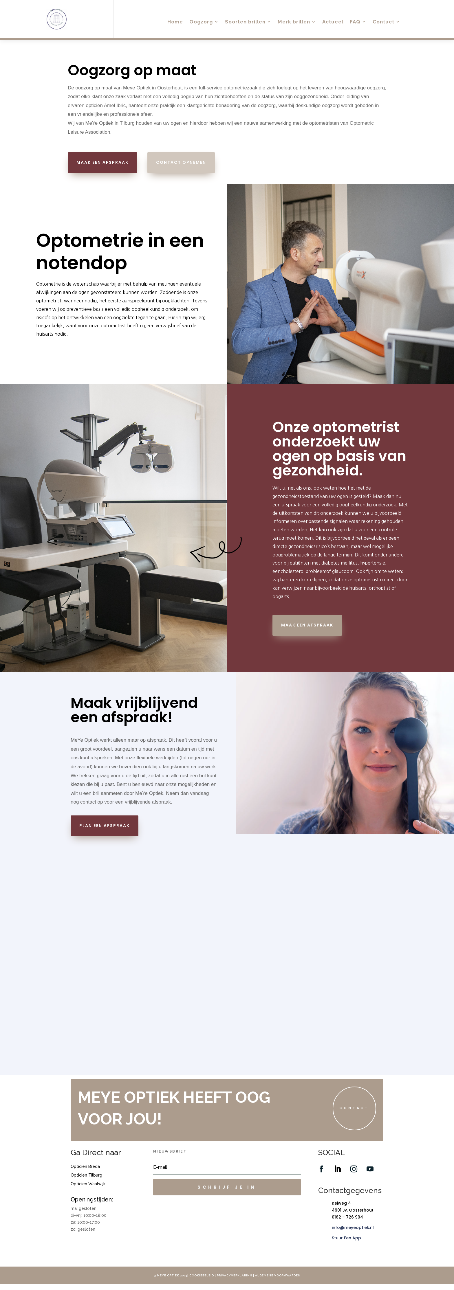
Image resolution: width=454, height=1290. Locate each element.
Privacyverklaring (235, 1280)
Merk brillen (294, 22)
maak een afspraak (102, 162)
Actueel (332, 22)
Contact (383, 22)
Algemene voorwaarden (278, 1280)
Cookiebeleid (201, 1280)
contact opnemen (181, 162)
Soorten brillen (245, 22)
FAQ (355, 22)
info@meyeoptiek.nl (353, 1233)
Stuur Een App (346, 1243)
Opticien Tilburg (86, 1181)
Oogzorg (201, 22)
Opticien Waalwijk (88, 1189)
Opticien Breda (85, 1172)
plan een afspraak (104, 825)
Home (175, 22)
